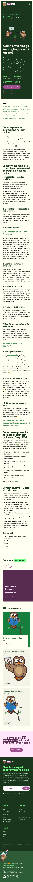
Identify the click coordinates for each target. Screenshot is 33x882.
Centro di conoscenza (14, 14)
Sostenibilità (22, 819)
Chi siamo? (22, 812)
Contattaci (8, 92)
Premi (4, 817)
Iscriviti (26, 788)
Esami (17, 481)
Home (4, 14)
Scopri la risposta (11, 597)
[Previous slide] (5, 566)
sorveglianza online (12, 355)
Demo (4, 831)
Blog (20, 814)
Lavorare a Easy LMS (24, 817)
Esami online (6, 16)
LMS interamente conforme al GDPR (7, 820)
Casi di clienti (6, 814)
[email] (16, 788)
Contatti (5, 834)
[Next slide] (10, 566)
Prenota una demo (16, 749)
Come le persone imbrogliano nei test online (15, 106)
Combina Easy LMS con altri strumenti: (14, 118)
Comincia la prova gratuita (12, 87)
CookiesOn (20, 844)
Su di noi (21, 809)
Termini (28, 844)
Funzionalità (6, 812)
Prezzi (4, 809)
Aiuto (4, 837)
